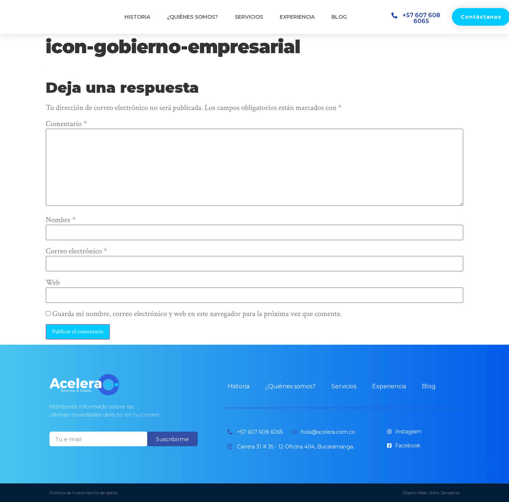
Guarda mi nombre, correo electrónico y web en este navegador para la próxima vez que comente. (197, 314)
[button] (418, 18)
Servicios (249, 17)
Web (53, 283)
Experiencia (297, 17)
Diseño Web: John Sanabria (431, 492)
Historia (137, 17)
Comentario (66, 124)
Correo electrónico (76, 251)
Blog (339, 17)
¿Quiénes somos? (192, 17)
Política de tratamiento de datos (83, 492)
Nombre (61, 220)
